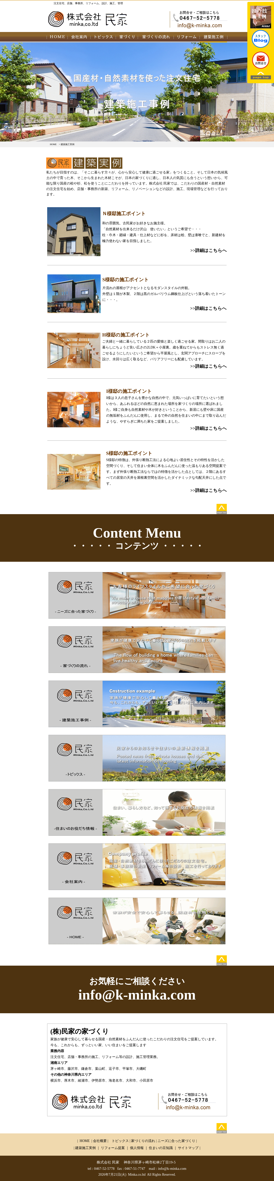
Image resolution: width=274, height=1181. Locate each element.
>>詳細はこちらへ (208, 250)
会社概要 (100, 1141)
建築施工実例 (86, 1148)
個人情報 (137, 1148)
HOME (53, 144)
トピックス (120, 1141)
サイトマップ (189, 1148)
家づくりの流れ (143, 1141)
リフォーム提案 (113, 1148)
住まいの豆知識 (161, 1148)
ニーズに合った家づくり (176, 1141)
